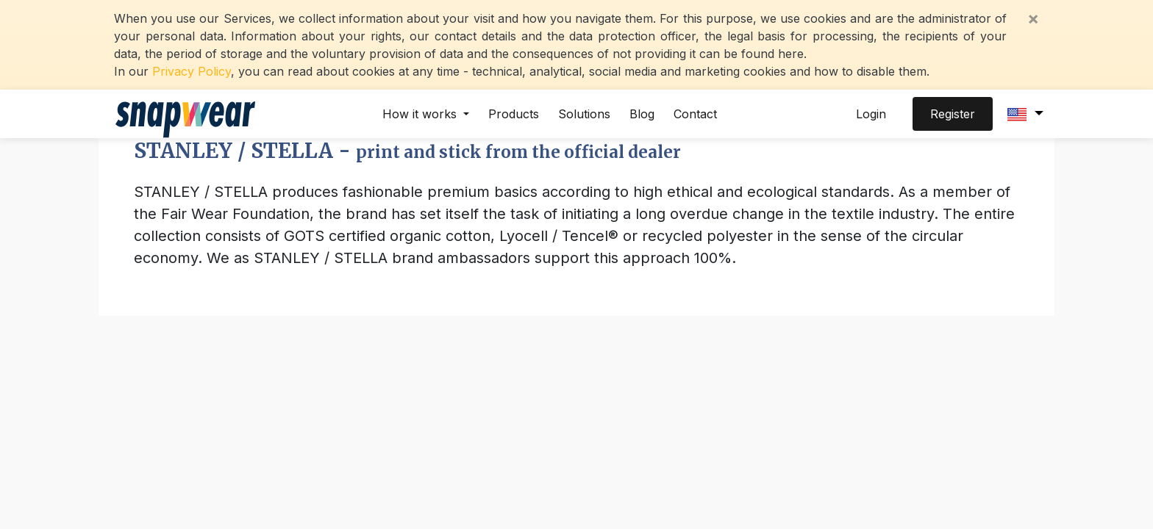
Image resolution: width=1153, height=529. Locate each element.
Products (513, 114)
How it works (421, 114)
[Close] (1033, 18)
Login (871, 114)
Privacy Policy (191, 71)
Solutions (584, 114)
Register (952, 114)
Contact (695, 114)
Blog (641, 114)
